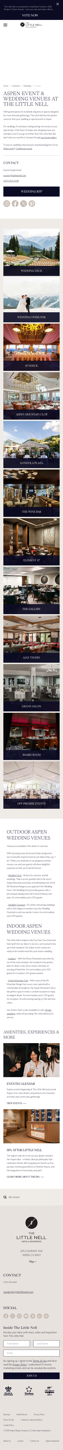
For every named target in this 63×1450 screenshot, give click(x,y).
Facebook (15, 203)
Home (5, 86)
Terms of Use (40, 1360)
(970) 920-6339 (11, 180)
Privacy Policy (20, 1364)
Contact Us (34, 1441)
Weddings (27, 86)
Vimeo (32, 1316)
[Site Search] (23, 1197)
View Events (14, 1103)
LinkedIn (39, 1316)
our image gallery (49, 137)
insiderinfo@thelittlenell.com (18, 1292)
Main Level (8, 148)
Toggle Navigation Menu (5, 25)
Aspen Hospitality (52, 1441)
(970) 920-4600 (10, 1282)
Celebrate (16, 86)
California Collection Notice (31, 1420)
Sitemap (6, 1414)
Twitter (23, 203)
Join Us (32, 1375)
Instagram (6, 203)
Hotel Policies (21, 1414)
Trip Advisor (46, 1316)
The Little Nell (31, 25)
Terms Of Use (8, 1420)
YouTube (26, 1316)
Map (31, 1261)
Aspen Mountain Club (18, 980)
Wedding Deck (15, 875)
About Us (7, 1441)
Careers (20, 1441)
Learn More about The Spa (23, 1176)
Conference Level (24, 148)
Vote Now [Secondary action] (30, 15)
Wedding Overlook (16, 904)
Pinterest (32, 203)
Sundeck (12, 958)
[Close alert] (57, 4)
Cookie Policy (8, 1425)
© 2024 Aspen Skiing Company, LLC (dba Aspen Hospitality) (27, 1430)
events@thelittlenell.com (14, 175)
